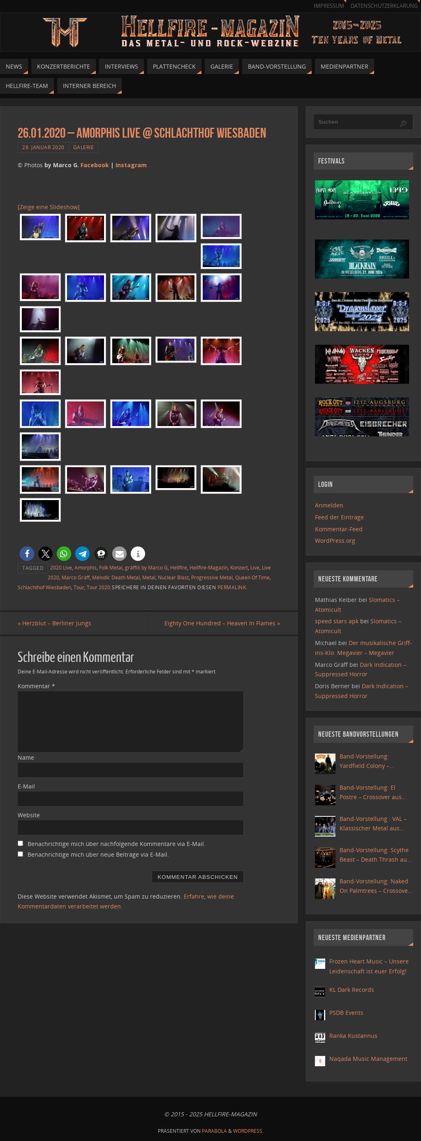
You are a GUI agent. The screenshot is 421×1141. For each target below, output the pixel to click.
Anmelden (329, 505)
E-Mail (26, 786)
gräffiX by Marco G (146, 567)
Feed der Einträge (339, 517)
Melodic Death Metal (116, 577)
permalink (231, 587)
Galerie (83, 147)
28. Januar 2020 (43, 147)
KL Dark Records (351, 989)
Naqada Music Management (368, 1059)
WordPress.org (335, 540)
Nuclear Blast (173, 577)
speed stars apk (337, 621)
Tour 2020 (98, 587)
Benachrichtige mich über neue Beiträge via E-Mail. (98, 854)
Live (254, 567)
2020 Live (61, 567)
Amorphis (85, 567)
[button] (27, 553)
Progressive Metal (212, 577)
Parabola (214, 1130)
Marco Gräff (76, 577)
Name (26, 757)
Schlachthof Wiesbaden (44, 587)
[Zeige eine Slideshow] (49, 207)
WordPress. (248, 1130)
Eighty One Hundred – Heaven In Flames (222, 623)
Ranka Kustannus (353, 1036)
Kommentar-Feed (339, 529)
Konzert (239, 567)
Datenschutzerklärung (384, 5)
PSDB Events (346, 1013)
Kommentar (36, 686)
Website (29, 815)
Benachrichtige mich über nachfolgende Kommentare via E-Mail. (117, 844)
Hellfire (178, 567)
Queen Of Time (252, 577)
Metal (148, 577)
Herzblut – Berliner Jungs (54, 623)
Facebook (95, 165)
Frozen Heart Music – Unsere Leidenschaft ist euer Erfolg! (369, 966)
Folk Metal (111, 567)
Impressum (329, 5)
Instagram (131, 165)
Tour (79, 587)
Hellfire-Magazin (209, 567)
